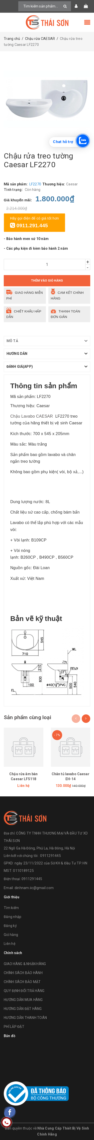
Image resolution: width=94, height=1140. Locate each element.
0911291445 (32, 879)
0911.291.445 (29, 225)
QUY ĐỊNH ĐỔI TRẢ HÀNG (24, 991)
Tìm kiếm (11, 908)
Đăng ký (10, 926)
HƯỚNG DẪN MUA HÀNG (23, 1000)
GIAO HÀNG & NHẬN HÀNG (25, 964)
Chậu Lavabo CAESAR (31, 416)
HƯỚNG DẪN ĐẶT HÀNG (23, 1009)
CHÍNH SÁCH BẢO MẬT (22, 982)
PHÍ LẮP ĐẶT (14, 1027)
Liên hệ (9, 944)
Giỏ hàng (11, 935)
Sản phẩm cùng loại (27, 717)
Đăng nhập (12, 917)
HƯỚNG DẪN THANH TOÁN (25, 1018)
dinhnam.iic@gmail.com (34, 888)
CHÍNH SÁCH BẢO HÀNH (23, 973)
